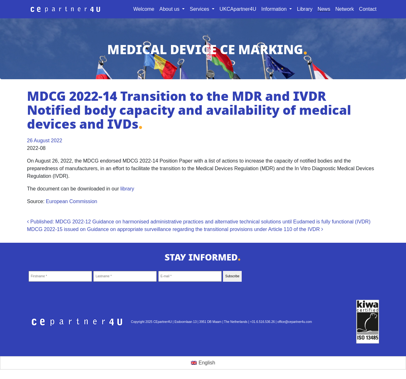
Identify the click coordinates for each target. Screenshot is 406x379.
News (324, 9)
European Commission (71, 201)
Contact (368, 9)
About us (170, 9)
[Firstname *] (60, 276)
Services (200, 9)
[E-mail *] (190, 276)
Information (274, 9)
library (127, 188)
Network (344, 9)
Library (304, 9)
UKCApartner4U (237, 9)
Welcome (143, 9)
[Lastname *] (125, 276)
